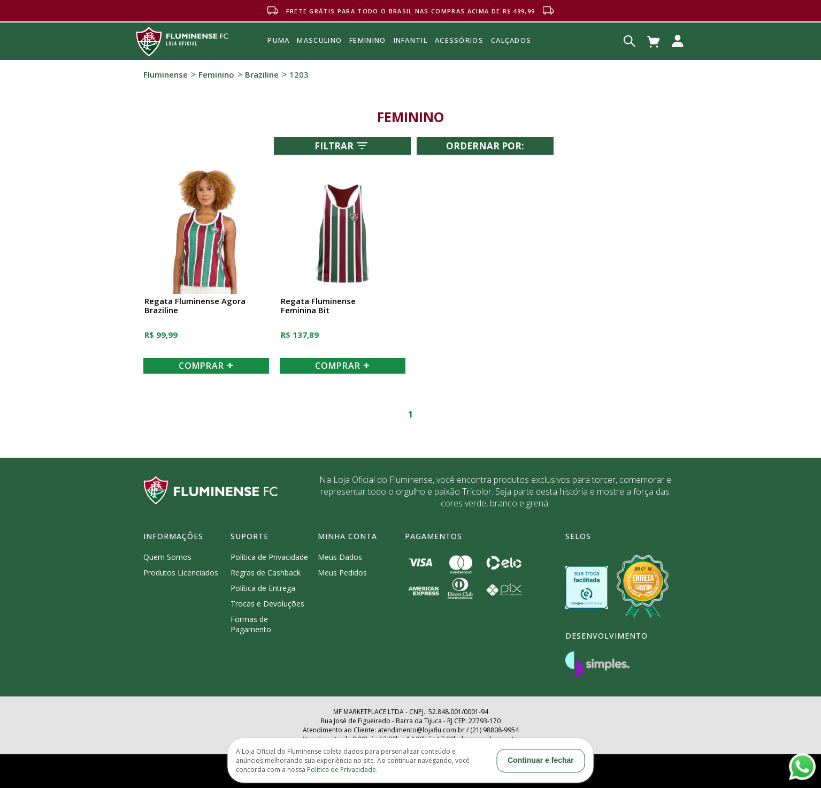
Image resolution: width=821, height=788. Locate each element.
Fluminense (165, 74)
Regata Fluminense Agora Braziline (194, 306)
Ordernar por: (485, 146)
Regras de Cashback (266, 572)
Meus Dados (340, 557)
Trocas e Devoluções (267, 603)
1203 (299, 74)
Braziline (262, 74)
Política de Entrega (263, 588)
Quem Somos (167, 557)
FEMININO (367, 40)
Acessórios (459, 63)
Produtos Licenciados (180, 572)
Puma (278, 52)
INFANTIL (410, 40)
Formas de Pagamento (251, 624)
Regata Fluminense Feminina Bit (318, 306)
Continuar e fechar (541, 760)
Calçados (511, 40)
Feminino (216, 74)
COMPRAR (206, 366)
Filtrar (342, 145)
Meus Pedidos (342, 572)
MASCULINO (319, 40)
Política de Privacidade (269, 557)
